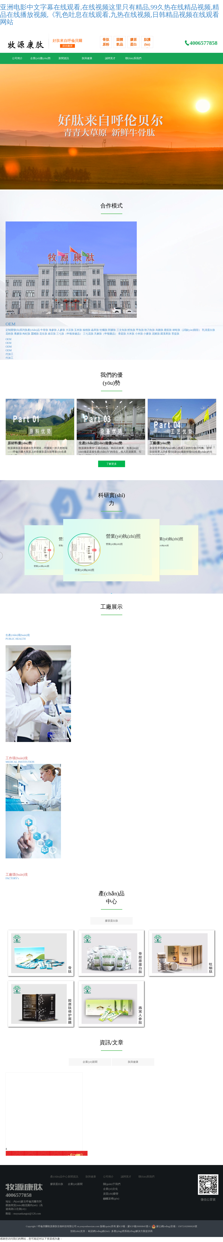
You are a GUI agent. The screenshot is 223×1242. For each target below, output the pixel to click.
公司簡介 (17, 58)
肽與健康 (87, 58)
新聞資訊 (64, 58)
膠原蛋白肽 (111, 920)
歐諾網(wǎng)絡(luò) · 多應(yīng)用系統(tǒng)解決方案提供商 (120, 1231)
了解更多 (111, 463)
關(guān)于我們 (111, 1184)
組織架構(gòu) (111, 1198)
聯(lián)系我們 (133, 58)
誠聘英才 (110, 58)
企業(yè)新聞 (90, 1062)
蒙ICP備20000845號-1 (139, 1226)
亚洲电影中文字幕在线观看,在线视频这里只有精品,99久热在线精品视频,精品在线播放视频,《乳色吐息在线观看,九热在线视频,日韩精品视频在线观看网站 (109, 15)
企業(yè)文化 (110, 1189)
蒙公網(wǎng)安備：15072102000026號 (176, 1226)
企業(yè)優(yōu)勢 (40, 58)
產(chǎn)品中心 (59, 1176)
